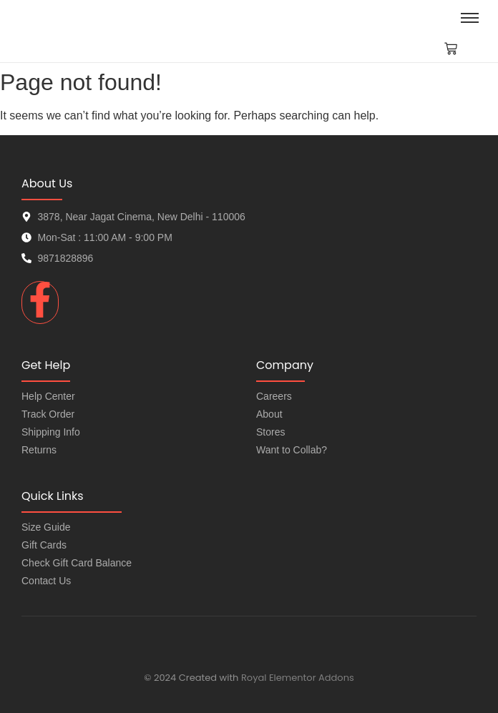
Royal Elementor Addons (297, 677)
